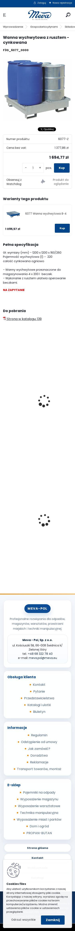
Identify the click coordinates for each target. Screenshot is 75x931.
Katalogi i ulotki (39, 705)
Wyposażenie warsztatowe (39, 806)
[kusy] (33, 167)
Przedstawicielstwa (39, 698)
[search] (68, 15)
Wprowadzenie (13, 27)
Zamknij (53, 920)
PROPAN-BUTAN (39, 833)
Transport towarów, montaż (39, 769)
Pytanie (39, 691)
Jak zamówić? (39, 748)
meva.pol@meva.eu (43, 658)
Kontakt (39, 684)
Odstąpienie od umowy (39, 742)
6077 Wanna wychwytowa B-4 (46, 214)
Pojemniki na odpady (39, 792)
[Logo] (38, 15)
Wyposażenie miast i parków (39, 819)
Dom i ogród (39, 826)
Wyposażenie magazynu (39, 799)
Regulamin (39, 735)
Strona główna (37, 848)
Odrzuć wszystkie (23, 920)
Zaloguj (41, 2)
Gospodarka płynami (44, 27)
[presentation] (5, 396)
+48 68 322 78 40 (40, 654)
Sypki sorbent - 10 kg (22, 531)
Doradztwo (39, 755)
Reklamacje (39, 762)
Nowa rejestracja (62, 2)
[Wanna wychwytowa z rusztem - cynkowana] (37, 89)
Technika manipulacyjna (39, 812)
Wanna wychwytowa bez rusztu (31, 413)
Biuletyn (39, 711)
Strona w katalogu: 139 (22, 319)
